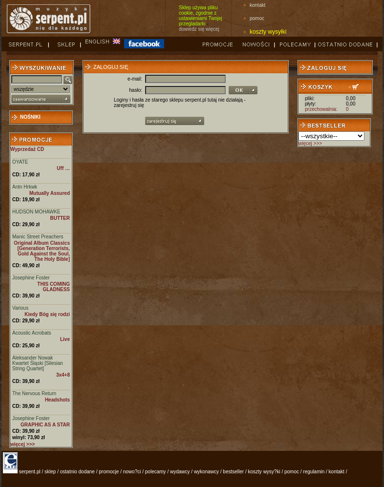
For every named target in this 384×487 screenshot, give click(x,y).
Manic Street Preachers (38, 236)
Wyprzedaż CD (27, 149)
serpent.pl (30, 471)
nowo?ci (132, 471)
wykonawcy (206, 471)
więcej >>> (310, 143)
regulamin (313, 471)
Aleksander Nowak (32, 357)
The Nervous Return (34, 393)
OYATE (20, 162)
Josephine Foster (31, 277)
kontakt (257, 5)
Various (20, 308)
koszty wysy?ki (264, 471)
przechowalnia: (321, 109)
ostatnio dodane (77, 471)
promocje (109, 471)
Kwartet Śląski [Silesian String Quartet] (37, 365)
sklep (50, 471)
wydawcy (180, 471)
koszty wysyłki (268, 31)
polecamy (155, 471)
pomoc (257, 18)
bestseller (233, 471)
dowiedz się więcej (199, 29)
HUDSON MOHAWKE (36, 211)
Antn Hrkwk (24, 187)
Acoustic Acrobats (31, 333)
